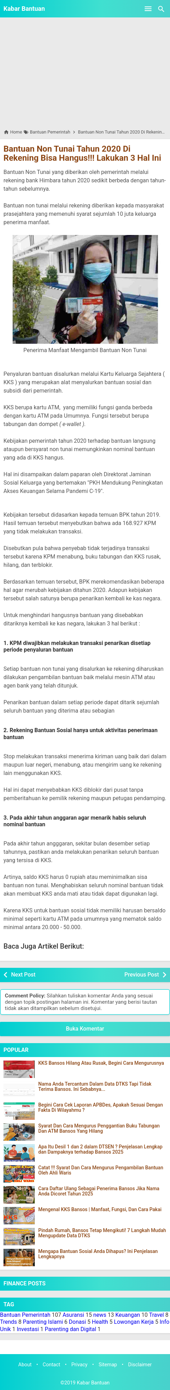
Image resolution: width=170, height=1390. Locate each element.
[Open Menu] (148, 8)
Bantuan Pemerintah (25, 1315)
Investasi (28, 1329)
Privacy (79, 1365)
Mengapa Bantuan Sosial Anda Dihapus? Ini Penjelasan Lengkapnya (98, 1254)
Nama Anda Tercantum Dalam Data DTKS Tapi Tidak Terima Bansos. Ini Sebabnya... (94, 1086)
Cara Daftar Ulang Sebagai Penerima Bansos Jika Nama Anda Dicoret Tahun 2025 (98, 1191)
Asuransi (73, 1315)
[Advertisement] (85, 73)
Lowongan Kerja (134, 1322)
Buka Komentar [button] (85, 1028)
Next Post (23, 974)
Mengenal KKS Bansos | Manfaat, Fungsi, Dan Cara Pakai (100, 1209)
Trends (8, 1322)
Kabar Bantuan (24, 8)
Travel (156, 1315)
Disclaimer (140, 1365)
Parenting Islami (43, 1322)
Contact (51, 1365)
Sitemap (108, 1365)
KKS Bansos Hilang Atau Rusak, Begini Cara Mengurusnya (101, 1063)
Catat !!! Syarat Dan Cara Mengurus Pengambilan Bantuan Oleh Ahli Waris (100, 1170)
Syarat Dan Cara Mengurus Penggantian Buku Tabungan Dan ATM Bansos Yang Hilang (99, 1128)
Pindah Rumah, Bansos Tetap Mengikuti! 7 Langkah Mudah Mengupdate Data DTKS (102, 1233)
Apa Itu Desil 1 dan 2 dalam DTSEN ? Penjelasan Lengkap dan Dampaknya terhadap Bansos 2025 (100, 1149)
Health (100, 1322)
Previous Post (141, 974)
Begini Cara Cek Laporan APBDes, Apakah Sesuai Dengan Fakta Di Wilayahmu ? (100, 1107)
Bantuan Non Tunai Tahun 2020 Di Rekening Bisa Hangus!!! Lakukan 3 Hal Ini (82, 153)
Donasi (77, 1322)
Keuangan (127, 1315)
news (99, 1315)
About (25, 1365)
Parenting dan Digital (70, 1329)
